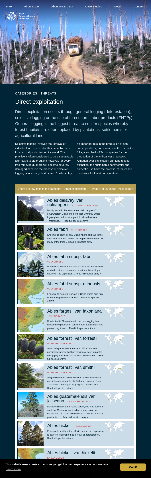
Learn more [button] (13, 469)
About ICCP (31, 6)
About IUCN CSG (62, 6)
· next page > (125, 188)
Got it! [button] (133, 467)
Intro (9, 6)
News (117, 6)
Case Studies (93, 6)
